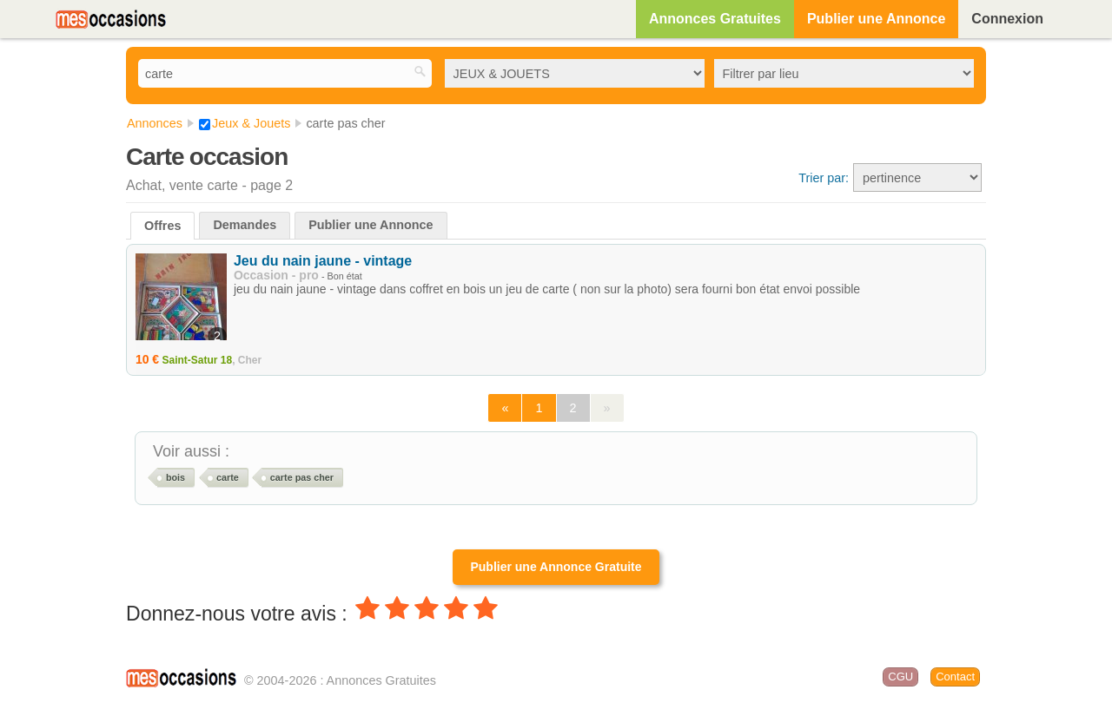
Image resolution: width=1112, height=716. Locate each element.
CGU (900, 676)
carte (227, 477)
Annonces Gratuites (715, 18)
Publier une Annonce (876, 18)
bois (175, 477)
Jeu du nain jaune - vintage (323, 260)
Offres (162, 226)
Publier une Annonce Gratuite (555, 567)
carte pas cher (302, 477)
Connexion (1007, 18)
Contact (955, 676)
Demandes (244, 225)
